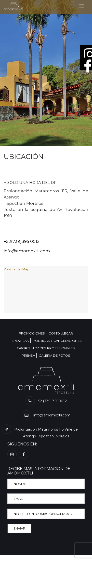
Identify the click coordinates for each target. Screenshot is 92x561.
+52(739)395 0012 (21, 241)
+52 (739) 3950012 (46, 401)
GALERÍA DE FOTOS (54, 355)
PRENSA (28, 355)
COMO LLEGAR (61, 333)
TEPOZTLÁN (19, 341)
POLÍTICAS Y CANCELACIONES (57, 341)
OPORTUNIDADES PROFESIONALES (46, 348)
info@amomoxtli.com (27, 250)
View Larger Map (16, 269)
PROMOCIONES (32, 333)
